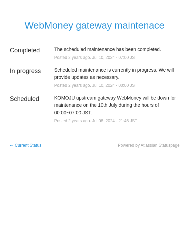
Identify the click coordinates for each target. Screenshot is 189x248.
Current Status (25, 145)
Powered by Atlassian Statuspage (149, 145)
